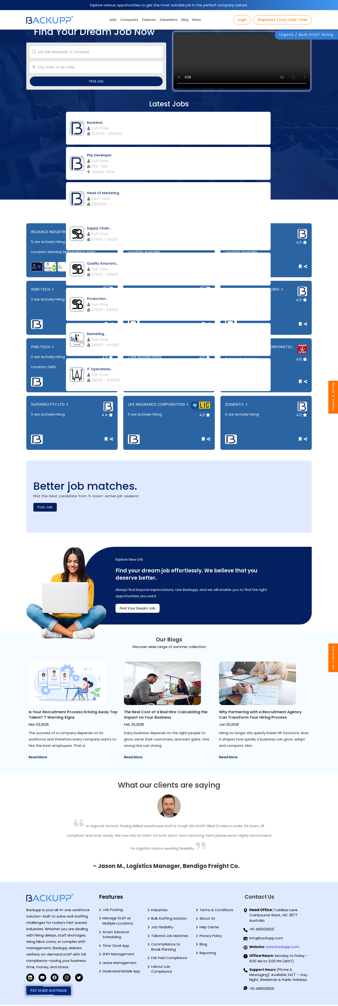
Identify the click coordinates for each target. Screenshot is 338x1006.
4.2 (107, 300)
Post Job (45, 507)
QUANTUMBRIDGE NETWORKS (254, 289)
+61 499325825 (262, 929)
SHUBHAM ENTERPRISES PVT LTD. (160, 347)
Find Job (96, 89)
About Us (207, 919)
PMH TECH (43, 347)
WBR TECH (43, 289)
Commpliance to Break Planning (166, 948)
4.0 (301, 242)
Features (149, 20)
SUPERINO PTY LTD (50, 404)
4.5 (301, 300)
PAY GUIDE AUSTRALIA (48, 991)
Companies (129, 20)
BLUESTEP (139, 289)
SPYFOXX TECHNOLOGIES (153, 232)
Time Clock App (116, 947)
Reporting (208, 954)
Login (242, 19)
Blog (184, 20)
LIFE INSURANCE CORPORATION (158, 404)
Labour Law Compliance (162, 971)
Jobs (113, 20)
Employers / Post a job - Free (282, 19)
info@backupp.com (266, 938)
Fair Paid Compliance (169, 959)
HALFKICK (236, 232)
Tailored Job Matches (170, 936)
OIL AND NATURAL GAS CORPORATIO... (259, 349)
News (196, 20)
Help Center (210, 927)
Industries (159, 910)
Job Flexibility (162, 927)
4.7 (204, 242)
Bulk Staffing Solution (169, 919)
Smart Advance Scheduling (116, 936)
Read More (38, 757)
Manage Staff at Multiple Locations (118, 922)
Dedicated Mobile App (122, 973)
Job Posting (113, 910)
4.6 (204, 357)
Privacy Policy (211, 936)
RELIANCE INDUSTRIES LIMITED (60, 232)
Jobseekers (169, 20)
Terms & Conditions (217, 910)
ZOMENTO (236, 404)
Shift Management (119, 955)
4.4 (107, 242)
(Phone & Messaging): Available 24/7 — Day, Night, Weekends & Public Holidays (279, 975)
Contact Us (332, 638)
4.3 (204, 300)
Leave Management (120, 964)
